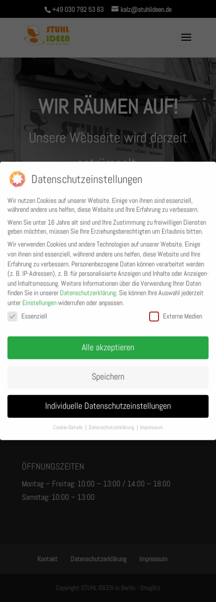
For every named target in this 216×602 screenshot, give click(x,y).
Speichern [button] (108, 373)
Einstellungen (39, 299)
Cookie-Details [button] (68, 423)
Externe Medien (175, 312)
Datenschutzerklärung (88, 289)
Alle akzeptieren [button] (108, 343)
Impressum (151, 423)
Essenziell (27, 312)
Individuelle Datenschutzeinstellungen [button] (108, 402)
